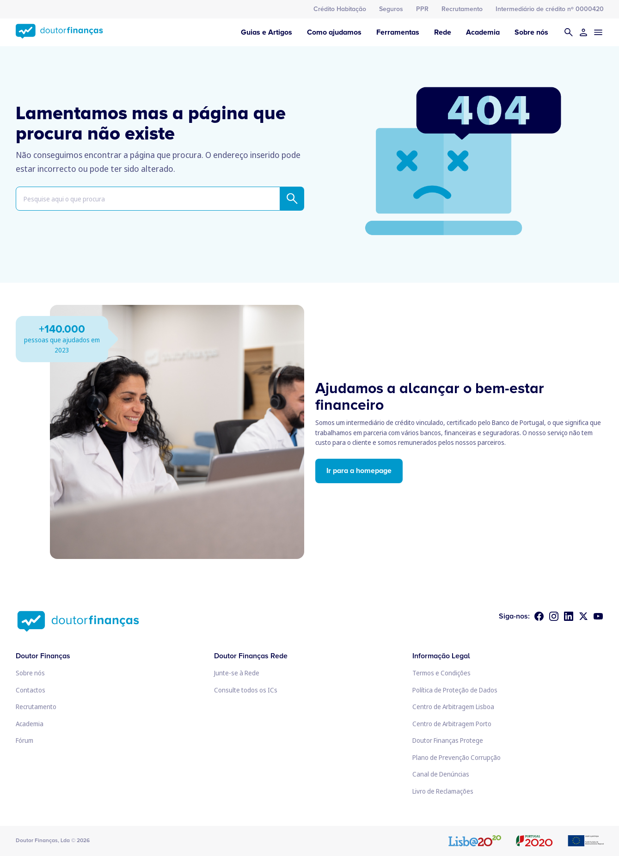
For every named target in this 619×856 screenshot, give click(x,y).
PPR (422, 9)
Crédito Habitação (339, 9)
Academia (483, 32)
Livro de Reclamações (442, 791)
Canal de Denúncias (440, 774)
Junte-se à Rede (236, 672)
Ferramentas (397, 32)
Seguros (391, 9)
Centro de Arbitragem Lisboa (453, 706)
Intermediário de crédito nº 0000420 (550, 9)
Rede (442, 32)
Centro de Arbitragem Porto (451, 723)
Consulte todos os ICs (245, 690)
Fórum (24, 740)
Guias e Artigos (266, 32)
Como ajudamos (334, 32)
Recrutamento (462, 9)
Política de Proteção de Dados (454, 690)
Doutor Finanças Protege (447, 740)
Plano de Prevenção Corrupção (456, 757)
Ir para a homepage (359, 470)
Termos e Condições (441, 672)
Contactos (30, 690)
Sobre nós (531, 32)
